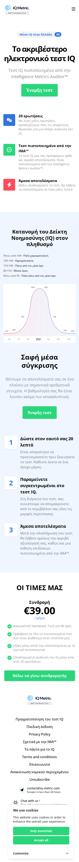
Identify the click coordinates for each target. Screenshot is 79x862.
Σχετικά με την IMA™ (39, 741)
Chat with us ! (30, 801)
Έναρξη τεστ (39, 90)
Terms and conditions (39, 757)
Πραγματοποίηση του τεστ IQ (39, 719)
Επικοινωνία (39, 764)
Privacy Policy (39, 734)
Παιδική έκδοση (40, 726)
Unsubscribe (39, 779)
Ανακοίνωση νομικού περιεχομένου (39, 772)
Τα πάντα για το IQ (39, 749)
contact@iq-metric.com (43, 788)
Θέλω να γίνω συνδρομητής (40, 675)
